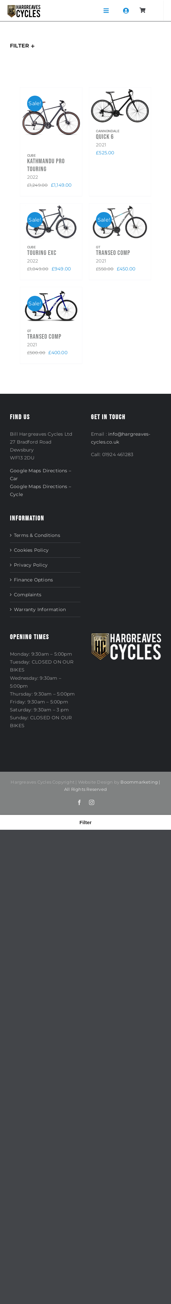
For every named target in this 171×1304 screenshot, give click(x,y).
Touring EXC (42, 253)
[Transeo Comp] (120, 222)
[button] (85, 822)
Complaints (27, 595)
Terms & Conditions (37, 535)
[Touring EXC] (51, 222)
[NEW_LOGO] (23, 7)
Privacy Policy (31, 565)
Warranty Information (40, 609)
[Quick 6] (120, 105)
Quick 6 (105, 137)
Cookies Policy (31, 550)
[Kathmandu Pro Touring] (51, 118)
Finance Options (33, 580)
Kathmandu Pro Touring (46, 165)
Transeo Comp (113, 253)
